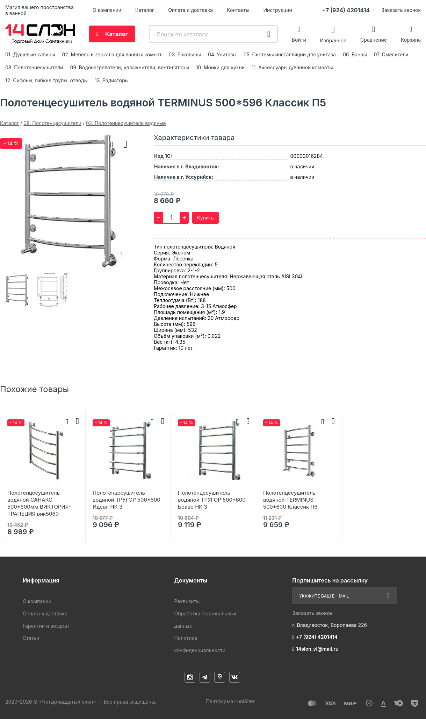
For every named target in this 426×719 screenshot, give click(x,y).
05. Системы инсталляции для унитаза (290, 54)
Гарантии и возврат (46, 626)
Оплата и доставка (190, 10)
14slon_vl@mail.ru (317, 649)
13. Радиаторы (112, 80)
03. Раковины (185, 54)
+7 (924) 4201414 (346, 10)
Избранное (333, 40)
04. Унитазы (222, 54)
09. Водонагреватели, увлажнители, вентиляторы (129, 67)
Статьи (31, 638)
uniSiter (246, 701)
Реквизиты (187, 601)
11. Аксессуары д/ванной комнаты (292, 67)
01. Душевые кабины (30, 54)
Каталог (144, 10)
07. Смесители (391, 54)
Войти (299, 40)
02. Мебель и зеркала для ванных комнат (111, 54)
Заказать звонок (401, 10)
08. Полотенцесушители (34, 67)
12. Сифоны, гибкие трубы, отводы (46, 80)
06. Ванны (355, 54)
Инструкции (277, 10)
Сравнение (373, 40)
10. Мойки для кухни (220, 67)
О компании (107, 10)
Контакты (238, 10)
